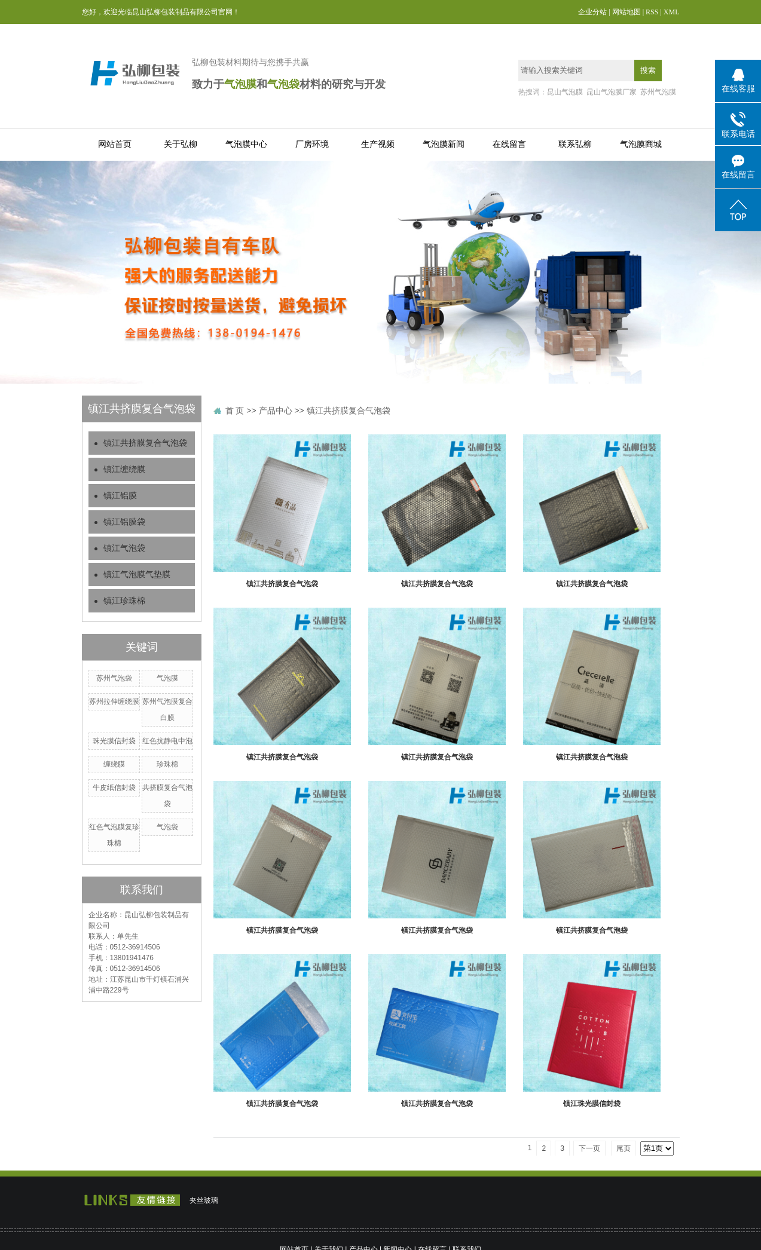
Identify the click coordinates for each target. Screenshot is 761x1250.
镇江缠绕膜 (124, 469)
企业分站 (592, 12)
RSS (652, 12)
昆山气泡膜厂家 (611, 92)
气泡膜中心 (246, 144)
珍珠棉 (167, 764)
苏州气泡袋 (114, 678)
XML (672, 12)
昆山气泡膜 (565, 92)
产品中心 (275, 410)
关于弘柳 (180, 144)
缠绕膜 (114, 764)
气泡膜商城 (641, 144)
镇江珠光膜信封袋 (592, 1103)
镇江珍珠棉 (124, 600)
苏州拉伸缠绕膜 (114, 701)
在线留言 (509, 144)
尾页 (623, 1148)
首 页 (235, 410)
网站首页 (115, 144)
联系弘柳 (575, 144)
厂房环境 (312, 144)
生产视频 (378, 144)
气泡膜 (167, 678)
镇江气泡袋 (124, 548)
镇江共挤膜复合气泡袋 (145, 443)
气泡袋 (167, 827)
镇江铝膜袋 (124, 521)
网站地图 (626, 12)
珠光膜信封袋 (114, 741)
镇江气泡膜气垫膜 (136, 574)
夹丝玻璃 (204, 1200)
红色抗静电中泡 (167, 741)
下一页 (589, 1148)
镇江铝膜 (120, 495)
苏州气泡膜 (658, 92)
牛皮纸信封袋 (114, 787)
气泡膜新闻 (443, 144)
